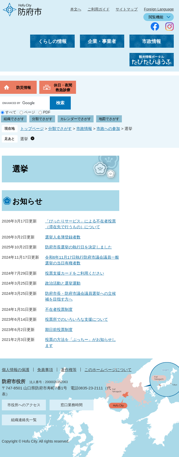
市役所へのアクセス (23, 405)
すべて (10, 112)
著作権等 (69, 369)
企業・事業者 (102, 41)
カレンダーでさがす (75, 119)
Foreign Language (159, 9)
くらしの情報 (52, 41)
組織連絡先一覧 (24, 420)
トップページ (32, 128)
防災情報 (23, 87)
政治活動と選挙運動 (62, 283)
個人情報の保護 (15, 369)
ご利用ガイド (99, 9)
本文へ (75, 9)
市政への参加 (108, 128)
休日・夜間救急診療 (63, 87)
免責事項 (45, 369)
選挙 (24, 139)
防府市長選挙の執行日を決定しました (78, 247)
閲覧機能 (156, 17)
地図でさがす (109, 119)
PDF (46, 112)
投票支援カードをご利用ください (74, 273)
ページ (29, 112)
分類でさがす (42, 119)
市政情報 (151, 41)
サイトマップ (127, 9)
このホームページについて (108, 369)
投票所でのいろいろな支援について (76, 319)
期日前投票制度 (59, 329)
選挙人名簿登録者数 (62, 237)
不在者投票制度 (59, 309)
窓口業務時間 (72, 405)
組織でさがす (14, 119)
